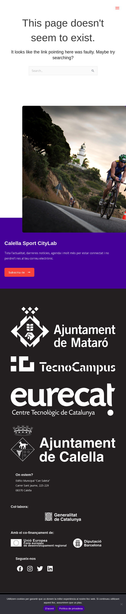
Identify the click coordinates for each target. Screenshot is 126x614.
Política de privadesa (71, 608)
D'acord (49, 608)
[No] (121, 604)
